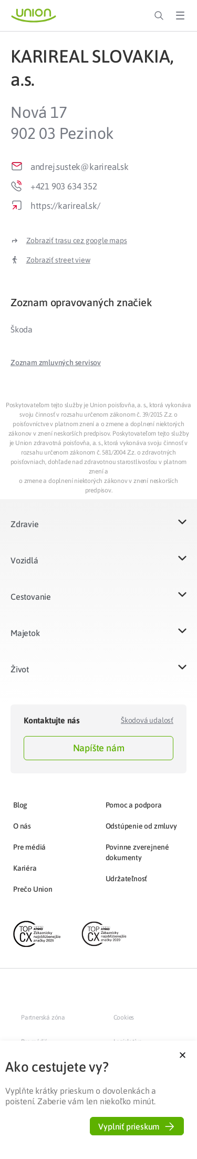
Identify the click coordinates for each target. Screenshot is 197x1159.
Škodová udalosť (147, 720)
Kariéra (25, 868)
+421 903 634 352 (63, 186)
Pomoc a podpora (134, 805)
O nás (22, 826)
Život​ (20, 669)
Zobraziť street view (58, 260)
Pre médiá (29, 847)
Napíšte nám (99, 747)
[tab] (98, 302)
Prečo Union (33, 889)
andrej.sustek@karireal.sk (79, 167)
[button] (56, 362)
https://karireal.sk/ (65, 205)
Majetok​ (25, 633)
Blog (20, 805)
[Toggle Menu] (180, 16)
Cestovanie (31, 596)
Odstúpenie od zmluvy (141, 826)
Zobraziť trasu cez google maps (76, 240)
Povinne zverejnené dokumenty (137, 852)
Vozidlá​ (24, 560)
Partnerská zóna (43, 1017)
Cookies (123, 1017)
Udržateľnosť (127, 878)
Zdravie (25, 524)
